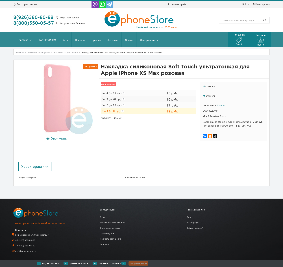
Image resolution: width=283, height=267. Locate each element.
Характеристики (35, 166)
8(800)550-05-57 (33, 22)
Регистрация (261, 4)
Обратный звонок (69, 17)
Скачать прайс (176, 4)
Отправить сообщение (72, 23)
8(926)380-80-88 (33, 17)
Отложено (103, 263)
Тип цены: (239, 39)
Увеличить (59, 138)
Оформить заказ (138, 263)
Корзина (116, 263)
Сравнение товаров (78, 263)
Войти (245, 4)
